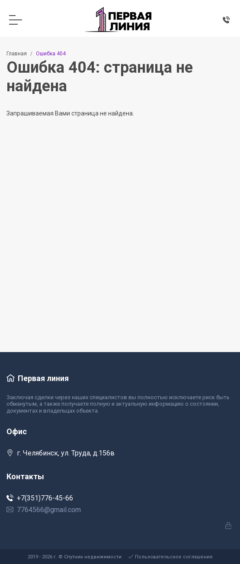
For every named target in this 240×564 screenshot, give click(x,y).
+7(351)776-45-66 (39, 498)
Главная (16, 54)
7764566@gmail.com (43, 510)
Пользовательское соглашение (170, 557)
